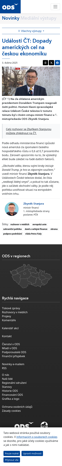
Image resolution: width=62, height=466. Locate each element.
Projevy (6, 316)
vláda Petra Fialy (33, 233)
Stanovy (7, 387)
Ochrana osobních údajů (17, 407)
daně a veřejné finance (36, 229)
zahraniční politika (12, 229)
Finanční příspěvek (13, 356)
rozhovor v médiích (19, 224)
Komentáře (9, 320)
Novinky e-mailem (13, 364)
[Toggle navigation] (55, 6)
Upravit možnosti (32, 453)
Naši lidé (7, 379)
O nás (5, 375)
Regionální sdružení (14, 383)
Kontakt (7, 336)
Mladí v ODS (9, 348)
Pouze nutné (12, 453)
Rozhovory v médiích (15, 312)
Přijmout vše (12, 460)
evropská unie (39, 224)
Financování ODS (12, 395)
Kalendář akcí (10, 328)
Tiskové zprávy (11, 308)
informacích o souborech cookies (36, 437)
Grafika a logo (10, 399)
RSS (4, 368)
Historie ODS (10, 391)
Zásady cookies (11, 411)
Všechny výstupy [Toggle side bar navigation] (30, 31)
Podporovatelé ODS (14, 352)
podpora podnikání (12, 233)
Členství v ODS (11, 344)
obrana (54, 229)
